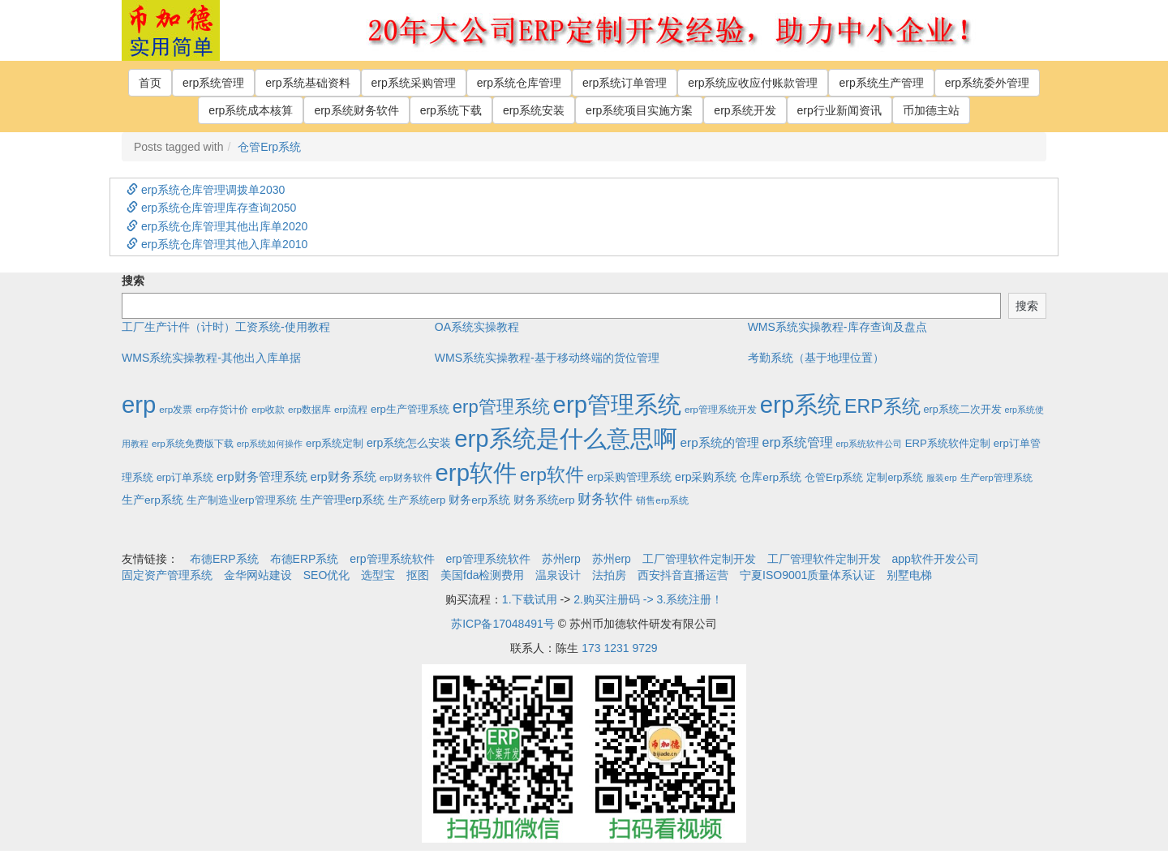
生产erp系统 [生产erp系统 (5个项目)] (152, 500)
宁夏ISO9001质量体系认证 (807, 575)
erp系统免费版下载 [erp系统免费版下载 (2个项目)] (193, 443)
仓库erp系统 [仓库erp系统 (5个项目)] (770, 477)
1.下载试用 (529, 599)
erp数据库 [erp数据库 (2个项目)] (309, 409)
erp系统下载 (451, 110)
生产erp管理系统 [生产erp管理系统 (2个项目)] (996, 477)
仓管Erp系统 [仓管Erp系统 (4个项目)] (834, 477)
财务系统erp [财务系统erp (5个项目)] (544, 500)
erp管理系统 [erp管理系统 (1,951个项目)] (617, 404)
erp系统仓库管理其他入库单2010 (217, 244)
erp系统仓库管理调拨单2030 (206, 189)
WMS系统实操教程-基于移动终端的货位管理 (547, 357)
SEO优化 (326, 575)
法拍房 (609, 575)
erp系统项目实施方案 (639, 110)
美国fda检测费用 (482, 575)
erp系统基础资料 (307, 82)
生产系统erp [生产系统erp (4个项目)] (416, 500)
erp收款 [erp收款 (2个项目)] (268, 409)
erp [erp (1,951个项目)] (139, 404)
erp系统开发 (744, 110)
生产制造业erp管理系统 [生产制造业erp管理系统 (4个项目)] (242, 500)
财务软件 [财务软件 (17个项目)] (605, 499)
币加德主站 (931, 110)
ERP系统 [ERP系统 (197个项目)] (882, 406)
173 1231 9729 (619, 648)
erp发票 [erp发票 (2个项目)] (175, 409)
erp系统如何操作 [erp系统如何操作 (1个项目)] (270, 444)
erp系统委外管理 (987, 82)
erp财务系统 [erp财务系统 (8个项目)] (343, 476)
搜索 (133, 280)
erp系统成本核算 (250, 110)
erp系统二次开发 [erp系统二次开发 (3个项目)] (963, 409)
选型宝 (378, 575)
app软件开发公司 (935, 558)
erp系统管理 (213, 82)
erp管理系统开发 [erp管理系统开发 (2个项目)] (721, 409)
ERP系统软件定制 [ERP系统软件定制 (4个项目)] (947, 443)
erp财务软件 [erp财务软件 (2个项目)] (406, 477)
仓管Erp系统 (269, 146)
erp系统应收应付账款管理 (753, 82)
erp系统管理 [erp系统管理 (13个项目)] (797, 442)
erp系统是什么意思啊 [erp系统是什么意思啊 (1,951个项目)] (565, 438)
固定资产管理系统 (167, 575)
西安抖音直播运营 (683, 575)
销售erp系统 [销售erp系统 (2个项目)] (662, 500)
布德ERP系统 (224, 558)
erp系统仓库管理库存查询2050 (211, 207)
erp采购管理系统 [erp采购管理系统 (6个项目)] (629, 476)
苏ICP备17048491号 (503, 623)
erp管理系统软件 (392, 558)
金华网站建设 (258, 575)
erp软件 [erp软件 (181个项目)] (552, 474)
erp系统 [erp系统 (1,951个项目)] (800, 404)
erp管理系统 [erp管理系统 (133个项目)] (501, 407)
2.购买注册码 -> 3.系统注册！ (648, 599)
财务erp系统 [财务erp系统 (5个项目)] (479, 500)
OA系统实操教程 (477, 326)
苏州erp (561, 558)
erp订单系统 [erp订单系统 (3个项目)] (185, 477)
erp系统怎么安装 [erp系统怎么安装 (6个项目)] (409, 442)
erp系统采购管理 (413, 82)
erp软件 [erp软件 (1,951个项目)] (476, 472)
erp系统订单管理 (624, 82)
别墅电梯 (909, 575)
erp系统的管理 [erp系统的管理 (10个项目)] (720, 442)
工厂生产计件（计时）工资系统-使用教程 (226, 326)
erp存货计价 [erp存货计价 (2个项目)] (221, 409)
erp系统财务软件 (356, 110)
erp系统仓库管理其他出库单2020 (217, 226)
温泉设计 (558, 575)
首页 (150, 82)
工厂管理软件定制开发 (699, 558)
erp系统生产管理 (881, 82)
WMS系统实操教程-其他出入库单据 (211, 357)
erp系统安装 (534, 110)
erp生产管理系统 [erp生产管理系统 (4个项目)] (410, 409)
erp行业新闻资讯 (839, 110)
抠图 (417, 575)
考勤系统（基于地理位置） (816, 357)
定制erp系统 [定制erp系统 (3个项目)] (894, 477)
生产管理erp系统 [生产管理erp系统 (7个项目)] (342, 499)
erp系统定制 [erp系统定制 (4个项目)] (334, 443)
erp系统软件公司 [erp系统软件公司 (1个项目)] (869, 444)
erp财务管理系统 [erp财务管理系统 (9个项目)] (262, 476)
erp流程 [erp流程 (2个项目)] (350, 409)
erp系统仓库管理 (519, 82)
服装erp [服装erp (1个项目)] (941, 478)
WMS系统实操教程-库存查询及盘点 (837, 326)
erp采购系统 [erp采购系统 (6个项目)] (705, 476)
